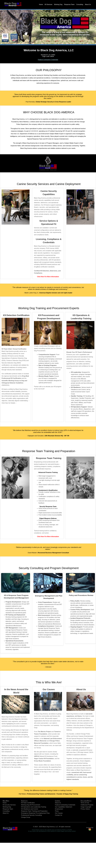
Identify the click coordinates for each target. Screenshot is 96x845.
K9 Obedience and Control (29, 809)
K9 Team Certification (28, 803)
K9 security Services (9, 805)
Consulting (79, 4)
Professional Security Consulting (31, 815)
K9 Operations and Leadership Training (33, 807)
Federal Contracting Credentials (48, 59)
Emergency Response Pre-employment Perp (35, 813)
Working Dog (58, 4)
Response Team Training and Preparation (34, 811)
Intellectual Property (87, 805)
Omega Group (25, 817)
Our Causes (59, 813)
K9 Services (48, 4)
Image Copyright (86, 807)
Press (57, 811)
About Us (88, 4)
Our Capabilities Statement (63, 807)
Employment (59, 809)
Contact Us (58, 815)
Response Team (69, 4)
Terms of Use (85, 803)
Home (41, 4)
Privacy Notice (85, 809)
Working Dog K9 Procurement (30, 805)
